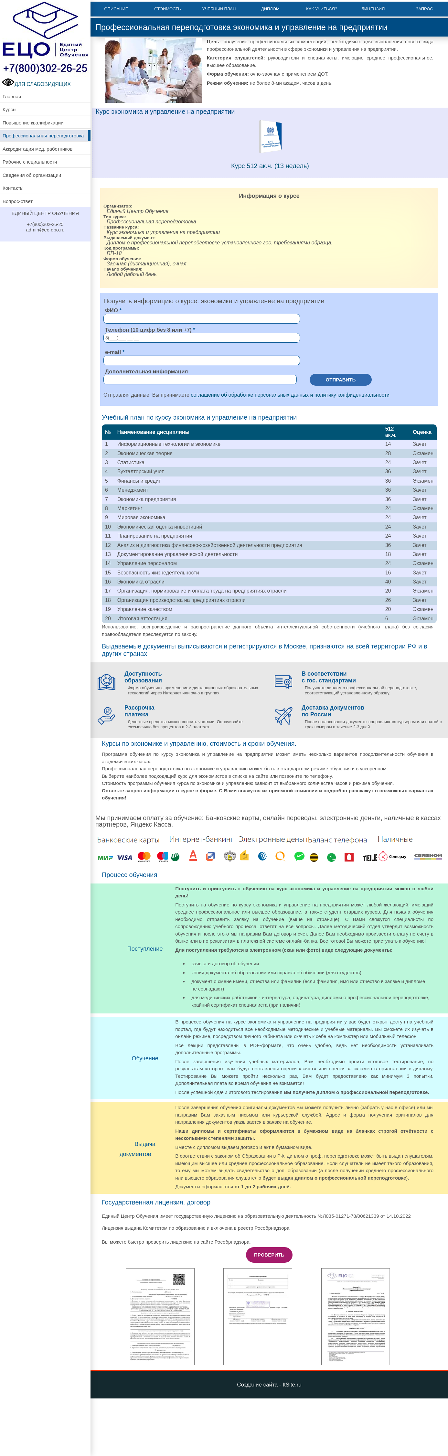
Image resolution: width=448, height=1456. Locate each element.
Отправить (341, 379)
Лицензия (373, 8)
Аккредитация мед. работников (37, 149)
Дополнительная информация (146, 372)
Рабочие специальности (30, 162)
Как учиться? (321, 8)
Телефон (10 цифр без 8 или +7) (148, 330)
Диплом (270, 8)
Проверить (269, 1255)
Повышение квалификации (33, 122)
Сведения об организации (32, 175)
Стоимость (167, 8)
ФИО (111, 310)
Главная (12, 96)
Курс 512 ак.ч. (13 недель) (270, 165)
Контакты (13, 188)
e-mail (113, 352)
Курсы (9, 109)
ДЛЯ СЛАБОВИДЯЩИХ (36, 84)
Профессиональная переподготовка (43, 135)
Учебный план (219, 8)
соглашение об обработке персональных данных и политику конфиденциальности (290, 395)
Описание (116, 8)
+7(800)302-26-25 (45, 224)
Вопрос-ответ (18, 201)
